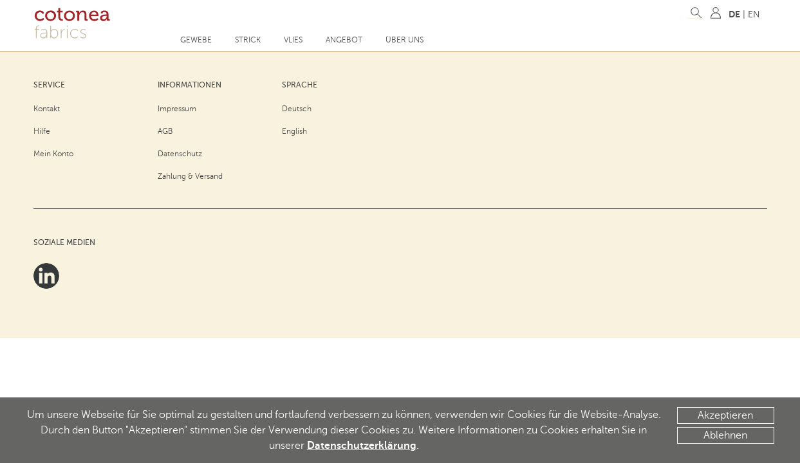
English (294, 131)
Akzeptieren (725, 415)
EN (754, 14)
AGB (165, 131)
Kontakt (46, 108)
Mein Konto (53, 153)
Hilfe (41, 131)
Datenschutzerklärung (361, 445)
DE (734, 14)
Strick (248, 39)
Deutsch (297, 108)
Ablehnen (725, 435)
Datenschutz (180, 153)
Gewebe (196, 39)
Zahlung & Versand (190, 176)
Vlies (293, 39)
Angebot (344, 39)
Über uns (404, 39)
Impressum (177, 108)
